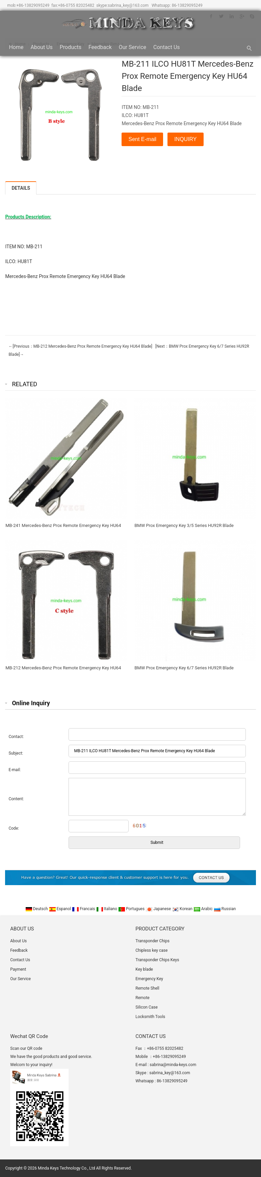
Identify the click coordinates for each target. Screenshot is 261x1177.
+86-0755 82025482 (76, 5)
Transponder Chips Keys (157, 959)
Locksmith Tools (150, 1016)
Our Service (132, 47)
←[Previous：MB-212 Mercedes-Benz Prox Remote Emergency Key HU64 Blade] (80, 346)
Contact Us (166, 47)
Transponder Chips (152, 941)
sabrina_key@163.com (128, 5)
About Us (42, 47)
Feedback (100, 47)
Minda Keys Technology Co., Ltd (66, 1168)
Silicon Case (146, 1007)
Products (70, 47)
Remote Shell (147, 988)
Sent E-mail (142, 139)
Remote (142, 997)
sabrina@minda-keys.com (173, 1064)
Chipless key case (151, 950)
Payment (18, 969)
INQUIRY (185, 139)
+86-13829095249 (32, 5)
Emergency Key (149, 978)
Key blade (144, 969)
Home (16, 47)
